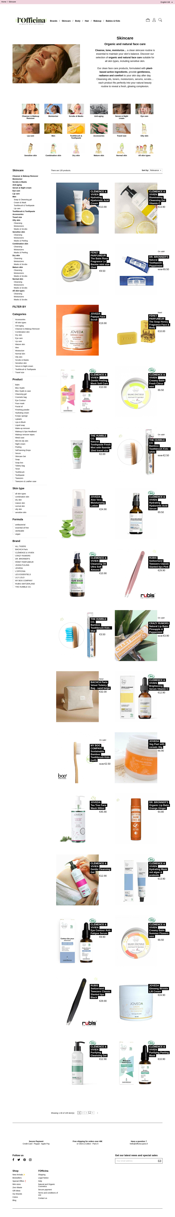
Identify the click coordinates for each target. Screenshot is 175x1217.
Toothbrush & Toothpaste (24, 205)
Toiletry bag (20, 466)
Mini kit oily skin (21, 441)
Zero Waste (17, 1187)
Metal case (19, 438)
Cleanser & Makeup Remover (25, 176)
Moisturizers (19, 226)
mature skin (20, 503)
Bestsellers (17, 1178)
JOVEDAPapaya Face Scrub (86, 316)
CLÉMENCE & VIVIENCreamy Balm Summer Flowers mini (147, 930)
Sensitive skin (19, 232)
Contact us (42, 1198)
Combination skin (20, 244)
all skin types (20, 494)
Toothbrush (19, 472)
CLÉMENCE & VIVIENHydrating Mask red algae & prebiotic (146, 869)
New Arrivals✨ (19, 1175)
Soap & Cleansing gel (23, 200)
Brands (53, 21)
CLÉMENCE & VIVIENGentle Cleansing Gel (88, 868)
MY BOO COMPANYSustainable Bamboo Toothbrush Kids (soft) (88, 753)
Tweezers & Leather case (25, 481)
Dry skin (16, 255)
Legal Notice (43, 1178)
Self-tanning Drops (23, 450)
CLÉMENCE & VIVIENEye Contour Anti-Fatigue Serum (89, 929)
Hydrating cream (22, 413)
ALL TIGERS (20, 546)
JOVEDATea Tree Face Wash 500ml (86, 805)
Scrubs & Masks (20, 182)
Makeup (97, 21)
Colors (15, 1197)
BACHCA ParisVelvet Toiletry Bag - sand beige (88, 685)
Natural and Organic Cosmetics (46, 1185)
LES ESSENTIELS (23, 574)
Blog (14, 1200)
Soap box (19, 463)
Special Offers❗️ (19, 1181)
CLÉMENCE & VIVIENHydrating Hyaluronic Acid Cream (88, 197)
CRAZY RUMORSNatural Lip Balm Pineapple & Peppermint (147, 627)
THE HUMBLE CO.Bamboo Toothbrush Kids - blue (89, 625)
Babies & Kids (113, 21)
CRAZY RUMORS (22, 556)
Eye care (16, 191)
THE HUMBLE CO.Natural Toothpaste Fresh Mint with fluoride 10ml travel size (89, 443)
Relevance (156, 170)
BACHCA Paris (21, 549)
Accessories (18, 214)
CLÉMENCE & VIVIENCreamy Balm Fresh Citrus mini (145, 380)
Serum (18, 453)
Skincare (66, 21)
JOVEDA (19, 568)
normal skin (20, 506)
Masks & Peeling (21, 241)
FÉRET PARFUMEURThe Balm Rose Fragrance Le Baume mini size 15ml (88, 260)
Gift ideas (16, 1191)
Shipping (42, 1175)
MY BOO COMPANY (23, 580)
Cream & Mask (20, 202)
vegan (17, 534)
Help (40, 1181)
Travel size (17, 217)
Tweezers (19, 478)
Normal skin (18, 279)
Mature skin (18, 267)
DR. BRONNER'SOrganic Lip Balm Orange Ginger (147, 805)
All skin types (18, 291)
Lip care (16, 194)
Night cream (20, 444)
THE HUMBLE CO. (23, 587)
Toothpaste (19, 475)
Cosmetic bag (21, 397)
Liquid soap (20, 425)
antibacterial (20, 525)
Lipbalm (18, 419)
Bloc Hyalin (20, 388)
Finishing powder (22, 410)
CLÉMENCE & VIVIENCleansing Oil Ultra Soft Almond (87, 564)
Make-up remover (22, 428)
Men (14, 197)
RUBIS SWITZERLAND (25, 584)
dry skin (18, 500)
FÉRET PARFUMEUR (24, 562)
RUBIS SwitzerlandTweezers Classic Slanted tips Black (88, 991)
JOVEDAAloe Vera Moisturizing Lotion (86, 501)
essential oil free (22, 528)
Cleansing (18, 223)
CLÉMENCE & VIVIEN (24, 553)
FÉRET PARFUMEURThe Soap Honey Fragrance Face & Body (147, 322)
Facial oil (19, 406)
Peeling (18, 447)
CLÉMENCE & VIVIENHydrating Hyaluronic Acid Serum (146, 503)
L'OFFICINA (20, 571)
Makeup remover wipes (25, 435)
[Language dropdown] (167, 2)
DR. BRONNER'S (22, 559)
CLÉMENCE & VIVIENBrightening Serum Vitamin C (147, 684)
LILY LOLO (19, 577)
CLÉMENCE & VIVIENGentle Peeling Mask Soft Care (87, 379)
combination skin (22, 497)
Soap (17, 459)
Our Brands (17, 1194)
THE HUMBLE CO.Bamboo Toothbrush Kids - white (147, 446)
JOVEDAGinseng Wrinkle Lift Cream (146, 988)
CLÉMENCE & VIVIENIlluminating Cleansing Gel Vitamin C (145, 197)
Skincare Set (20, 456)
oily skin (18, 509)
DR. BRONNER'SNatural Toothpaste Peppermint (146, 261)
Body (77, 21)
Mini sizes (17, 1184)
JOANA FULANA (22, 565)
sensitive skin (20, 512)
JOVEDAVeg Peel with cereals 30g (145, 744)
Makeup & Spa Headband (26, 431)
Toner (17, 469)
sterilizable (19, 531)
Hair (87, 21)
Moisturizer (17, 179)
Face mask (19, 403)
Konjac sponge (21, 416)
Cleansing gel (21, 394)
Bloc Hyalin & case (23, 391)
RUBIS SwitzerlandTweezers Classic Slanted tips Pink (147, 562)
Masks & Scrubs (20, 229)
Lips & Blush (20, 422)
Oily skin (16, 220)
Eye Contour (20, 400)
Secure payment (45, 1190)
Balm (17, 385)
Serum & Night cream (22, 188)
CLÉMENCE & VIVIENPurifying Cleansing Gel (87, 1051)
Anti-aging (17, 185)
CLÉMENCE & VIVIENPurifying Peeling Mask (147, 1051)
